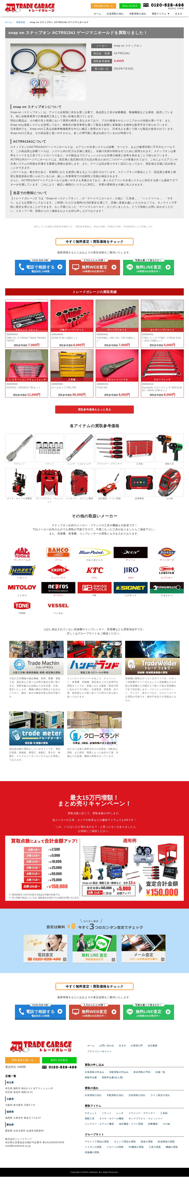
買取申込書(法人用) (112, 1075)
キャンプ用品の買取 (125, 1139)
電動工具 (89, 1116)
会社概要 (153, 1043)
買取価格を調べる (103, 6)
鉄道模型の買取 (166, 1139)
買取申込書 (91, 1075)
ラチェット (91, 1111)
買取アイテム (161, 14)
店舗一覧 (160, 1070)
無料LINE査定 (130, 6)
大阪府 (10, 1097)
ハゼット (22, 572)
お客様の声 (137, 1043)
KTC (95, 572)
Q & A (178, 14)
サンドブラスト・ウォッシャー (146, 1116)
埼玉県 (10, 1080)
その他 (166, 1121)
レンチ (120, 1111)
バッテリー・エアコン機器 (99, 1121)
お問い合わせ (107, 1043)
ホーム (97, 14)
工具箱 (164, 1111)
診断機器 (153, 1121)
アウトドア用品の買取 (97, 1139)
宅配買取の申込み (119, 1070)
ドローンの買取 (115, 1145)
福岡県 (10, 1109)
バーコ (58, 554)
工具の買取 (155, 1145)
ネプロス (58, 590)
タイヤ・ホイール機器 (111, 1116)
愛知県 (10, 1122)
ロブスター (167, 572)
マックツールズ (22, 554)
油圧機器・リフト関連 (131, 1121)
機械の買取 (172, 1145)
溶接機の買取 (92, 1150)
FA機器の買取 (136, 1145)
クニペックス (58, 572)
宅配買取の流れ (137, 14)
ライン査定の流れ (160, 1093)
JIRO (131, 572)
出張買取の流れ (115, 14)
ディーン (131, 554)
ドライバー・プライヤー (142, 1111)
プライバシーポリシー (99, 1049)
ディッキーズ (167, 554)
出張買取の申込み (94, 1070)
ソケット (107, 1111)
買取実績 (20, 22)
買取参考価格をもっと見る (94, 409)
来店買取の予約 (142, 1070)
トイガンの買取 (93, 1145)
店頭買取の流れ (137, 1093)
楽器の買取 (147, 1139)
